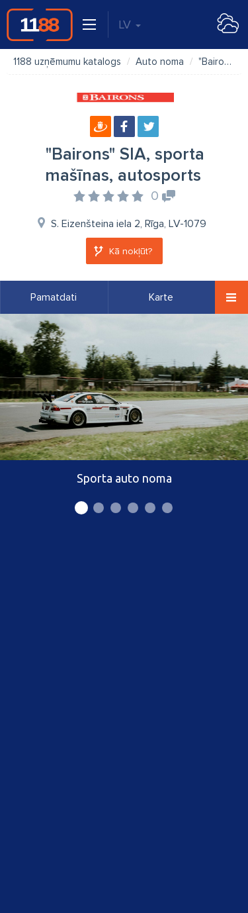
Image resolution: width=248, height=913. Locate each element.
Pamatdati (53, 297)
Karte (161, 297)
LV (129, 24)
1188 (40, 24)
